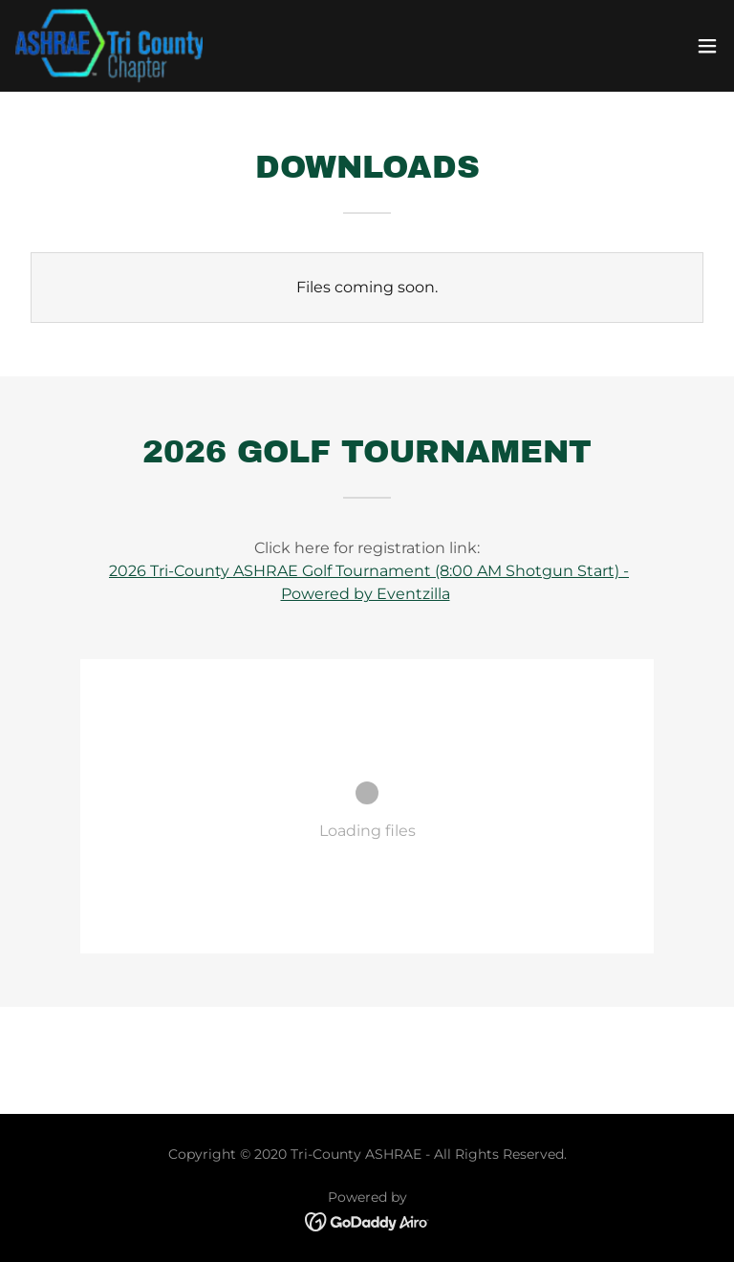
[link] (109, 46)
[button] (707, 46)
